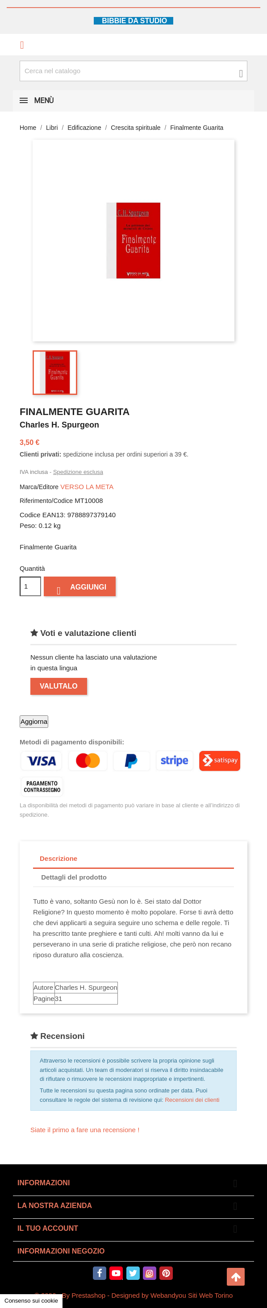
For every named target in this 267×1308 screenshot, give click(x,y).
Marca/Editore (39, 486)
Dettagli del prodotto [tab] (74, 877)
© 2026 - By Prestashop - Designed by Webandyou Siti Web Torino (133, 1295)
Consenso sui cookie (31, 1300)
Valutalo (59, 686)
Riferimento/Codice (46, 500)
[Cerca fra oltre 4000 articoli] (133, 71)
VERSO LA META (86, 486)
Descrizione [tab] (58, 858)
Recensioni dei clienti (192, 1099)
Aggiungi (79, 589)
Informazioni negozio (61, 1251)
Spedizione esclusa (78, 472)
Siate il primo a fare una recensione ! (84, 1130)
